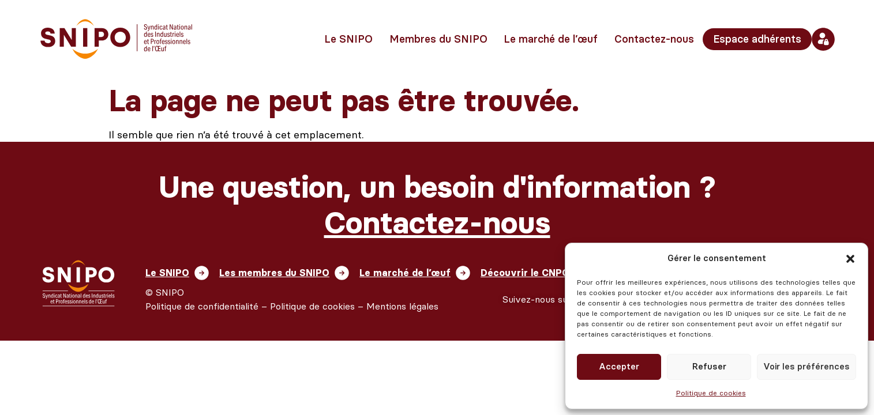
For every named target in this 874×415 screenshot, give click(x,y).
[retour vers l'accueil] (116, 39)
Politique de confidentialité (201, 307)
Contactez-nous (654, 39)
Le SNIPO (348, 39)
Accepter (619, 366)
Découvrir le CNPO (548, 273)
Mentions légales (402, 307)
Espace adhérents (757, 39)
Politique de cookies (711, 393)
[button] (850, 259)
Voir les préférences (806, 366)
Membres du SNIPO (438, 39)
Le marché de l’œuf (551, 39)
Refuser (709, 366)
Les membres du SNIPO (282, 273)
